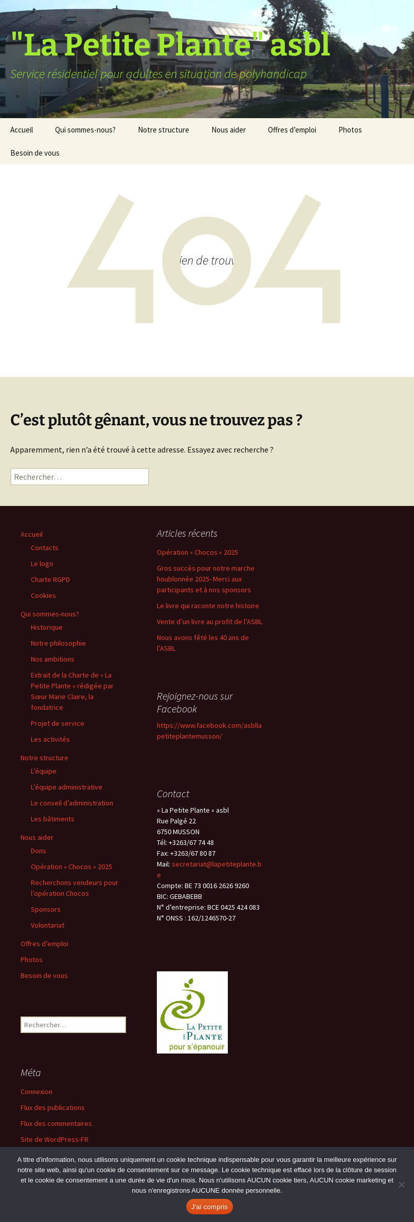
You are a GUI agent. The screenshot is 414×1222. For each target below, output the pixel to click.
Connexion (36, 1091)
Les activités (50, 739)
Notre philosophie (58, 643)
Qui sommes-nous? (85, 130)
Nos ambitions (53, 659)
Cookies (43, 595)
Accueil (21, 130)
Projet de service (57, 723)
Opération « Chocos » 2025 (71, 866)
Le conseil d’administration (72, 802)
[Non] (401, 1184)
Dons (38, 850)
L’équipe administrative (66, 787)
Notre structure (163, 130)
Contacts (45, 547)
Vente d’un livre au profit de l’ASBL (209, 621)
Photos (350, 130)
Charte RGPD (50, 579)
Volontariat (47, 925)
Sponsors (46, 909)
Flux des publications (53, 1107)
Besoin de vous (35, 153)
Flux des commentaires (56, 1123)
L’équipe (44, 771)
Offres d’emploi (292, 130)
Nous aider (228, 130)
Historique (47, 627)
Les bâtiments (53, 818)
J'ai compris (209, 1207)
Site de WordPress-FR (54, 1139)
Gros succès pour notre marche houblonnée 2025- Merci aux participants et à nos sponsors (206, 578)
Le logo (42, 563)
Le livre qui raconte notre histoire (208, 605)
